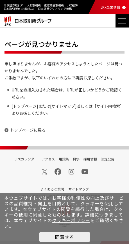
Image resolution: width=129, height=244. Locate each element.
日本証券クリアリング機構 (55, 8)
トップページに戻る (28, 130)
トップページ (25, 106)
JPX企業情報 (110, 7)
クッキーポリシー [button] (71, 220)
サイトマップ (63, 106)
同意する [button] (64, 237)
